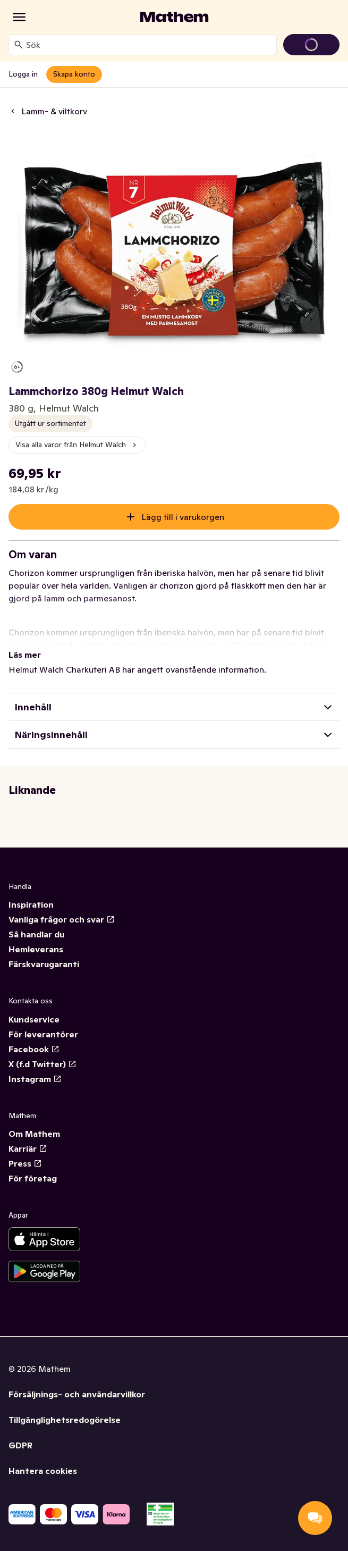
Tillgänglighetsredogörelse (65, 1419)
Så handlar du (36, 934)
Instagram (35, 1079)
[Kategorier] (19, 17)
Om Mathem (34, 1133)
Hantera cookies (43, 1470)
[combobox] (149, 45)
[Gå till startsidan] (174, 17)
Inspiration (31, 904)
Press (25, 1163)
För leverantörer (43, 1034)
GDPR (20, 1445)
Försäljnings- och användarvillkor (77, 1394)
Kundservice (34, 1019)
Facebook (34, 1049)
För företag (33, 1178)
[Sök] (18, 44)
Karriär (28, 1148)
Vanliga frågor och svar (62, 919)
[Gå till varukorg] (311, 44)
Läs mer (25, 654)
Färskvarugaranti (44, 964)
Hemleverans (36, 949)
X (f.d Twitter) (43, 1064)
